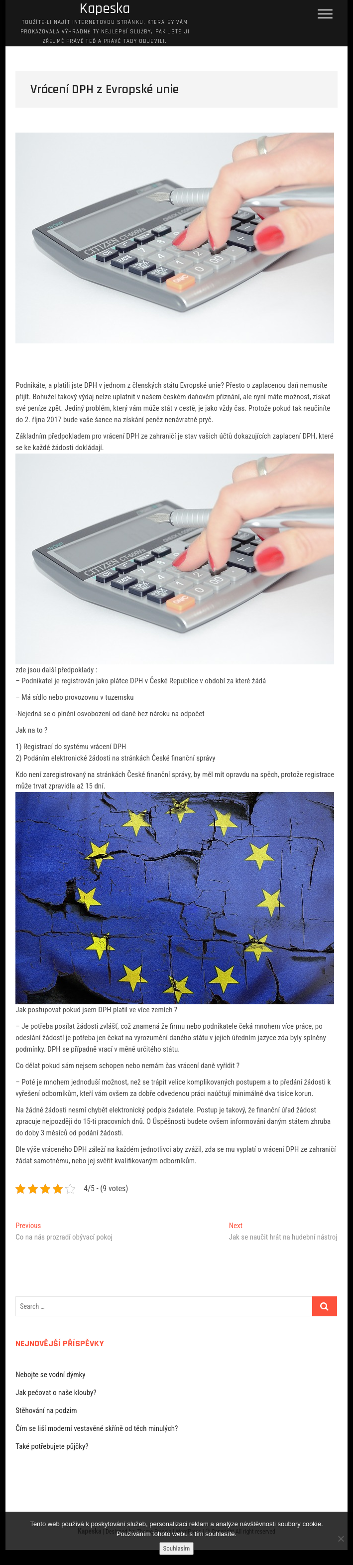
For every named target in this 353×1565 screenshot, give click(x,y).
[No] (341, 1539)
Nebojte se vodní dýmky (50, 1374)
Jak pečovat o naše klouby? (55, 1392)
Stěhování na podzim (46, 1410)
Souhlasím (176, 1548)
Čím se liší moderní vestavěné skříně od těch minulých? (96, 1428)
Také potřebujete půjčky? (51, 1446)
